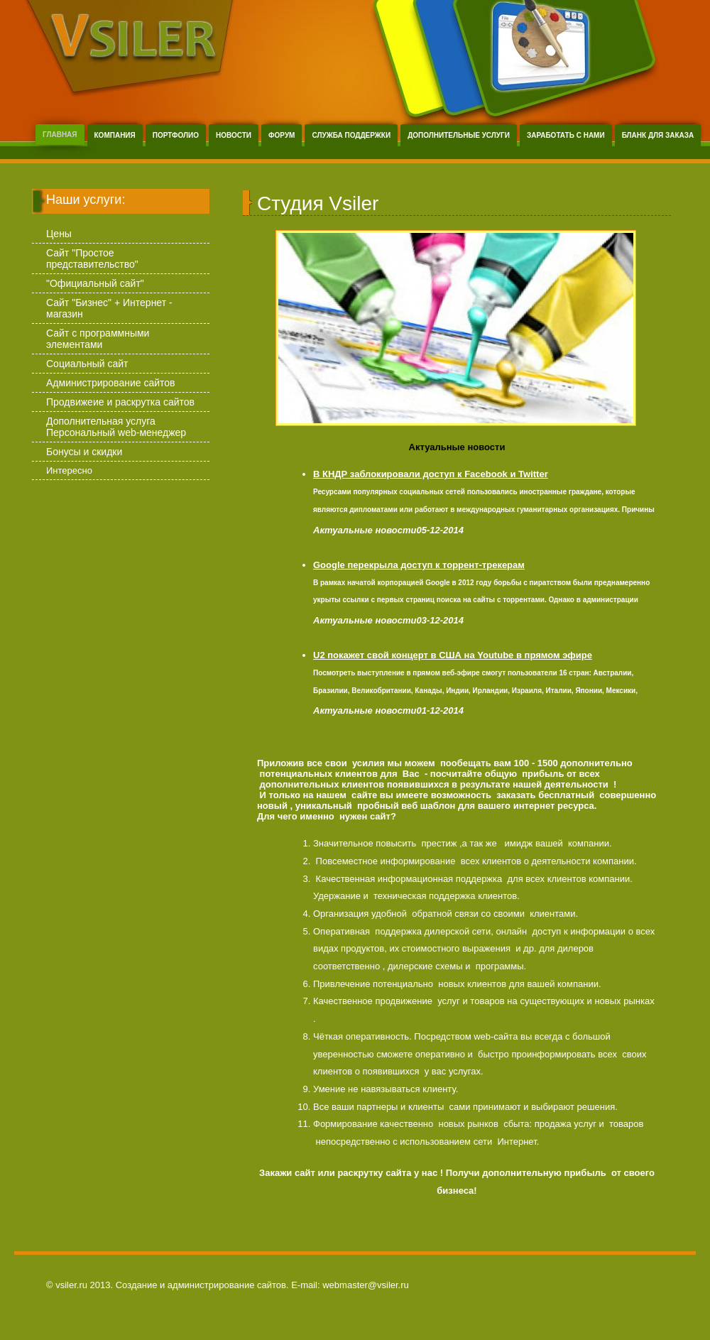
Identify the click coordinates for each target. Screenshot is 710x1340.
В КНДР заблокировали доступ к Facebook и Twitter (430, 474)
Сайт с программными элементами (97, 338)
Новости (233, 135)
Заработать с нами (566, 135)
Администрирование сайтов (110, 382)
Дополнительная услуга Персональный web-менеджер (116, 426)
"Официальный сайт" (95, 283)
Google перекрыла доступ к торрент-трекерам (419, 565)
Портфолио (176, 135)
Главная (60, 134)
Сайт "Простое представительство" (92, 258)
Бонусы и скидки (84, 451)
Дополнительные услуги (459, 135)
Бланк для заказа (658, 135)
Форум (281, 135)
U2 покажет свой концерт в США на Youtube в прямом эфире (452, 655)
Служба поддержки (351, 135)
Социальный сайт (87, 363)
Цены (59, 233)
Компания (115, 135)
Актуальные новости (457, 447)
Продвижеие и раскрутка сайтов (120, 402)
